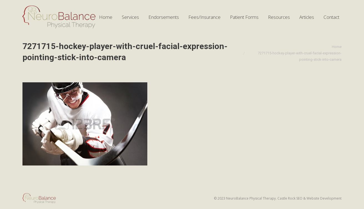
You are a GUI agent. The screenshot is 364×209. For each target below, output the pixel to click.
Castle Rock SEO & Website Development (309, 198)
